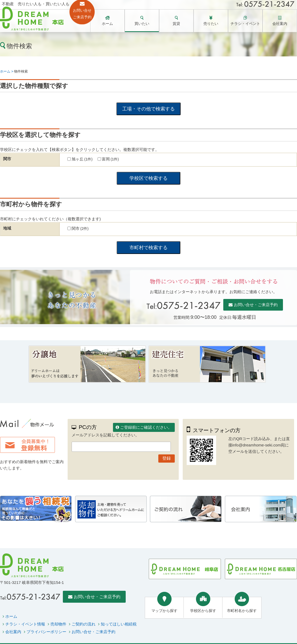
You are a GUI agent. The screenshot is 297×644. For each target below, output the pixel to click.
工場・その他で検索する (148, 108)
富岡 (110, 159)
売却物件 (58, 624)
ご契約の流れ (83, 624)
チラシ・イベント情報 (25, 624)
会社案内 (279, 23)
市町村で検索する (148, 247)
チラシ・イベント (245, 23)
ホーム (107, 23)
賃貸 (176, 23)
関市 (80, 228)
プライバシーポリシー (46, 631)
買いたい (141, 23)
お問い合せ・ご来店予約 (256, 304)
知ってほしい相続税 (119, 624)
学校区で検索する (148, 178)
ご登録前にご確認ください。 (146, 427)
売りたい (210, 23)
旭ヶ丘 (82, 159)
